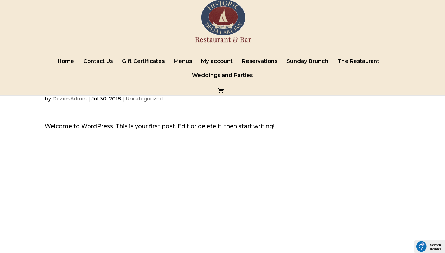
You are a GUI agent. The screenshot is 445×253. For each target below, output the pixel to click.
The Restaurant (358, 61)
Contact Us (98, 61)
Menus (183, 61)
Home (66, 61)
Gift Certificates (143, 61)
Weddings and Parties (222, 75)
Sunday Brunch (307, 61)
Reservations (259, 61)
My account (217, 61)
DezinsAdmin (69, 99)
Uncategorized (144, 99)
